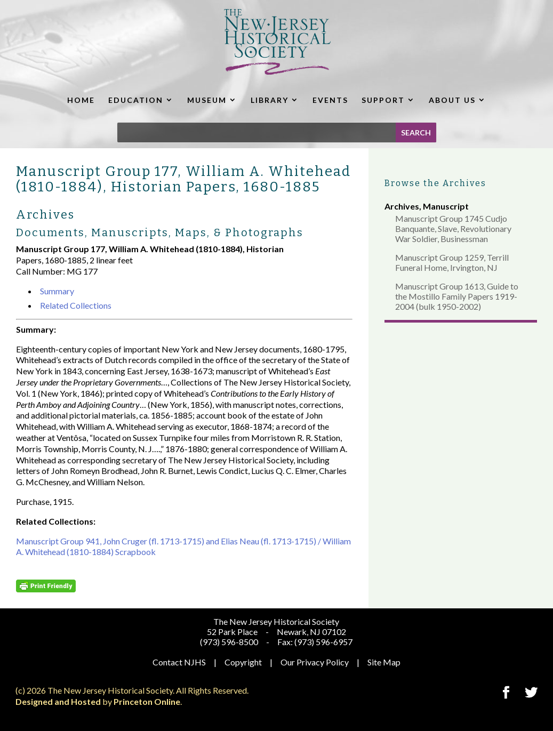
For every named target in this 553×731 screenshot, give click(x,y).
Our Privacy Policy (314, 662)
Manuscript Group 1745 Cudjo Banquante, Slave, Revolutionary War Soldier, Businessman (453, 228)
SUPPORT (383, 100)
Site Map (383, 662)
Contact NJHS (179, 662)
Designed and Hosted (58, 701)
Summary (57, 291)
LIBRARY (269, 100)
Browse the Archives (435, 183)
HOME (81, 100)
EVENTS (330, 100)
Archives (401, 206)
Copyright (243, 662)
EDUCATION (135, 100)
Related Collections (75, 305)
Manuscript (446, 206)
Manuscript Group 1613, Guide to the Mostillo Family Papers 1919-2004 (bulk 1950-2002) (456, 296)
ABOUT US (452, 100)
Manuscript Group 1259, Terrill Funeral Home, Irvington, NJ (452, 262)
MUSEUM (207, 100)
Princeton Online (147, 701)
